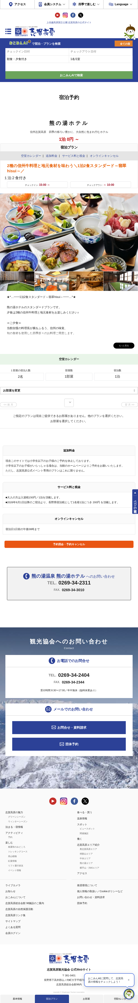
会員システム (52, 4)
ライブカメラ (12, 885)
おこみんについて (15, 897)
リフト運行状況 (15, 865)
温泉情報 (82, 818)
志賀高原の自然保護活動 (19, 909)
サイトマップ (12, 921)
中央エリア (85, 858)
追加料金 (51, 155)
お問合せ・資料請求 (71, 727)
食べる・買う (84, 812)
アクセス (20, 4)
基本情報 (17, 998)
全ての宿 (125, 43)
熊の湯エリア (86, 863)
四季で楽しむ (87, 4)
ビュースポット (87, 828)
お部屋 (86, 998)
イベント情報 (14, 870)
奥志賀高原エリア (88, 849)
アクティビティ (14, 832)
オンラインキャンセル (103, 155)
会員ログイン (12, 933)
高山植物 (12, 856)
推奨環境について (87, 885)
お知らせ (10, 891)
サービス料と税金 (74, 155)
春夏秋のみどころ (16, 847)
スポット (82, 824)
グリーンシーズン (16, 817)
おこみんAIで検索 (71, 75)
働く (79, 838)
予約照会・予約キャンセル (69, 544)
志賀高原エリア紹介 (88, 844)
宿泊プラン (52, 998)
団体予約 (71, 744)
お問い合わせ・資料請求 (91, 897)
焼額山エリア (86, 854)
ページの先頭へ (135, 504)
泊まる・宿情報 (14, 826)
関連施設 (84, 833)
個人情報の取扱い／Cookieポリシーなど (100, 891)
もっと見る (121, 345)
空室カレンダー (121, 998)
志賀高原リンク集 (15, 915)
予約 (10, 837)
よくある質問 (12, 927)
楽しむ (9, 842)
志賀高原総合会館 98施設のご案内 (24, 903)
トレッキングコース (17, 851)
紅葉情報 (12, 861)
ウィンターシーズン (17, 821)
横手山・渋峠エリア (89, 868)
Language (121, 4)
